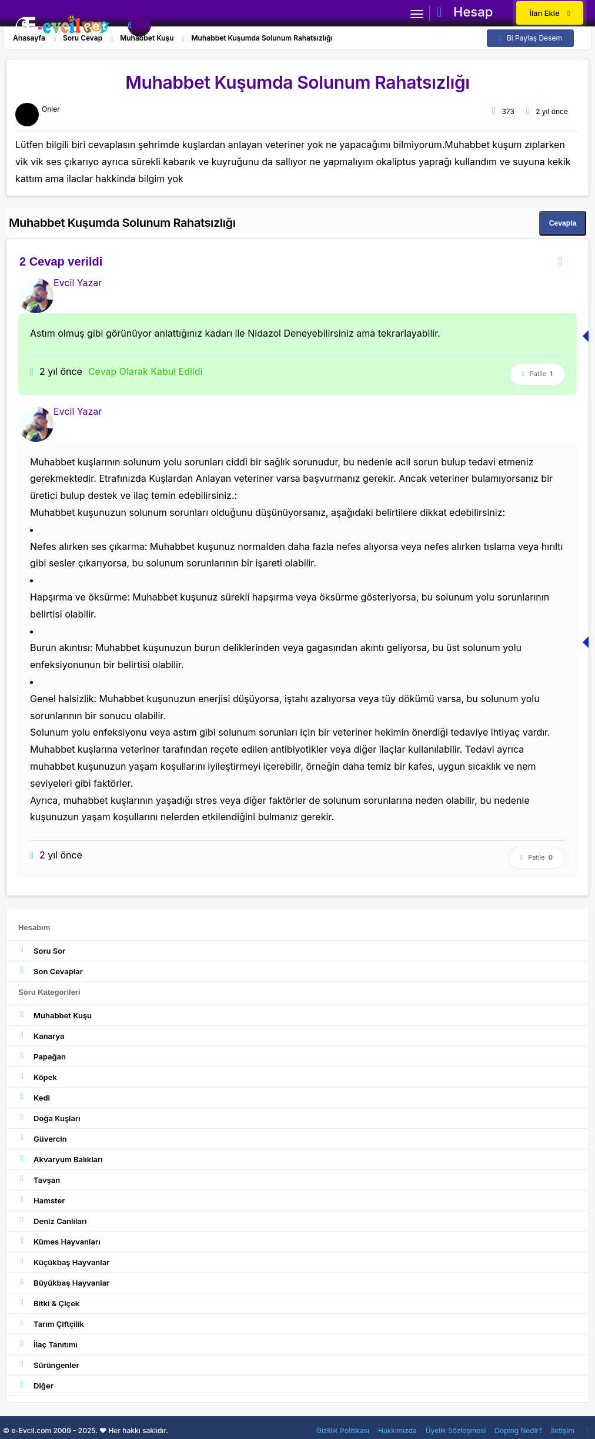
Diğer (36, 1385)
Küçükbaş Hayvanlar (63, 1262)
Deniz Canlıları (52, 1221)
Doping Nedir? (518, 1430)
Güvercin (42, 1138)
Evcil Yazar (78, 283)
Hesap (465, 11)
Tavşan (39, 1180)
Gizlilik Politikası (342, 1430)
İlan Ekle (549, 13)
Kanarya (41, 1036)
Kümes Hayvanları (59, 1241)
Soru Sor (41, 950)
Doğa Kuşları (49, 1118)
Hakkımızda (397, 1430)
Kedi (34, 1097)
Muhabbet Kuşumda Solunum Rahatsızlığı (297, 82)
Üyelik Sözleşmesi (456, 1430)
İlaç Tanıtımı (48, 1344)
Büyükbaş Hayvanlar (63, 1282)
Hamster (41, 1200)
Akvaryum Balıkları (60, 1159)
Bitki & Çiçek (48, 1303)
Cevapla (562, 223)
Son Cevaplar (50, 971)
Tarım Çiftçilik (51, 1324)
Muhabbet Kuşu (55, 1015)
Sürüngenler (48, 1365)
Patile (537, 374)
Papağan (42, 1056)
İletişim (562, 1430)
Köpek (37, 1077)
